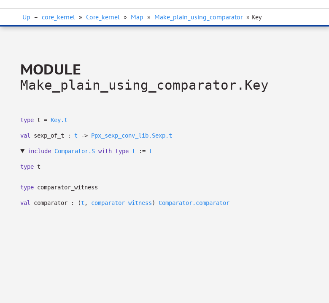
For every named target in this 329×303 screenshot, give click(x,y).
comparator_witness (121, 202)
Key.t (59, 120)
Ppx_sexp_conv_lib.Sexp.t (131, 135)
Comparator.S (74, 151)
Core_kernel (103, 17)
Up (26, 17)
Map (137, 17)
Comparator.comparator (194, 202)
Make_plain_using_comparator (198, 17)
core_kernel (58, 17)
